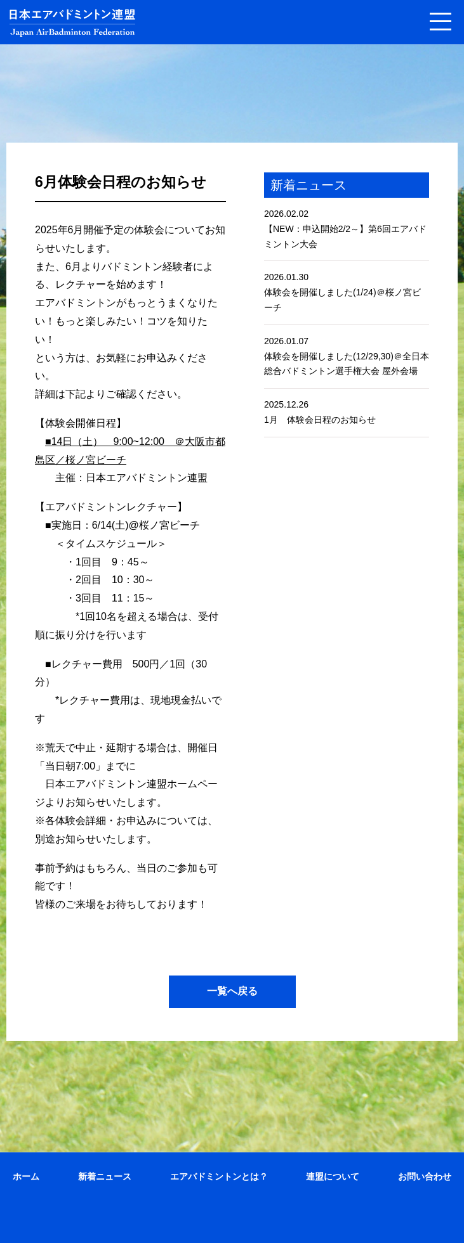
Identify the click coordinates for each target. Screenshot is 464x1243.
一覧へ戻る (232, 991)
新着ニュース (104, 1176)
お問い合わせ (424, 1176)
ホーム (26, 1176)
